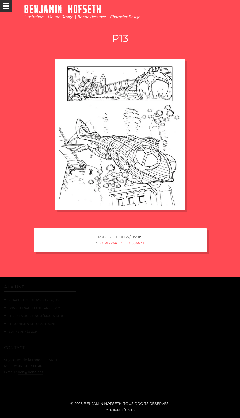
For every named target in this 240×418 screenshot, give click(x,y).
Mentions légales (120, 410)
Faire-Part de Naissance (122, 243)
